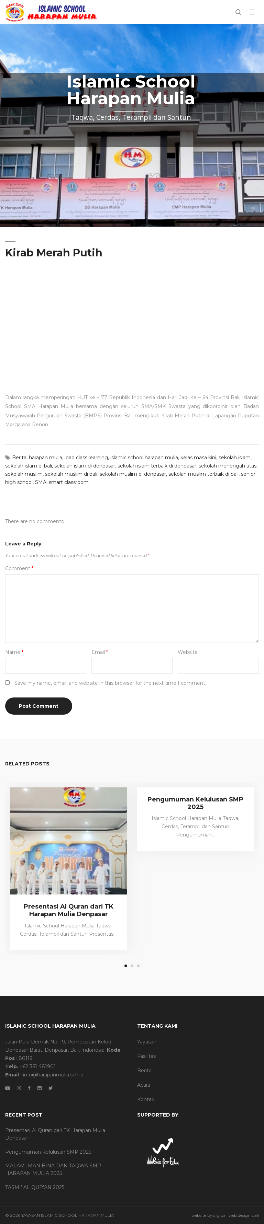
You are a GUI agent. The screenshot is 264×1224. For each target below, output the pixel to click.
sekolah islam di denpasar (84, 466)
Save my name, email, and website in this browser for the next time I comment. (110, 683)
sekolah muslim (24, 474)
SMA (40, 482)
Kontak (145, 1099)
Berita (19, 457)
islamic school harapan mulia (144, 457)
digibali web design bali (236, 1215)
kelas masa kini (198, 457)
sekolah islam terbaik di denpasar (157, 466)
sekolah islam (235, 457)
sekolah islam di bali (28, 466)
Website (188, 652)
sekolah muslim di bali (71, 474)
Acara (143, 1085)
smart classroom (69, 482)
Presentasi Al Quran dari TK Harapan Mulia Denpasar (68, 910)
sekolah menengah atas (227, 466)
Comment (19, 568)
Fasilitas (146, 1056)
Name (14, 652)
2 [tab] (132, 966)
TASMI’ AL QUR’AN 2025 (34, 1187)
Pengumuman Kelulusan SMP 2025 (195, 803)
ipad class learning (86, 457)
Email (99, 652)
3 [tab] (138, 966)
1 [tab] (125, 966)
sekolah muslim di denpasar (133, 474)
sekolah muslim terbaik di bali (203, 474)
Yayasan (146, 1042)
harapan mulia (45, 457)
